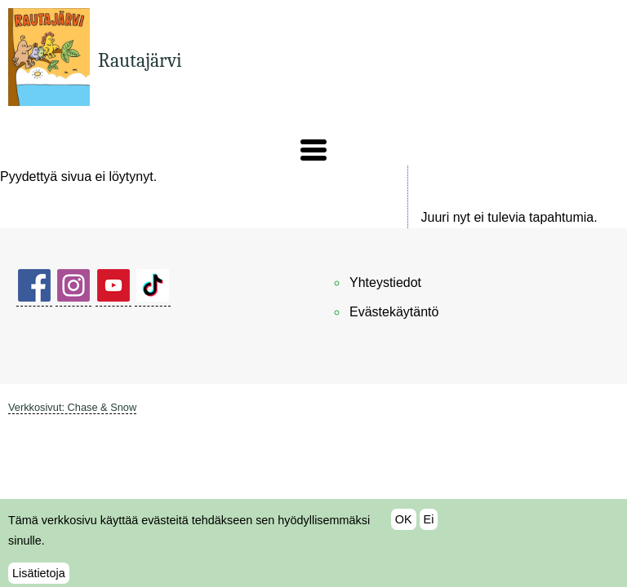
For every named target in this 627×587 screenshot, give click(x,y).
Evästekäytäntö (393, 312)
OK (403, 525)
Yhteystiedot (385, 282)
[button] (313, 150)
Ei (429, 525)
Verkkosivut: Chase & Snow (72, 407)
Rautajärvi (140, 60)
